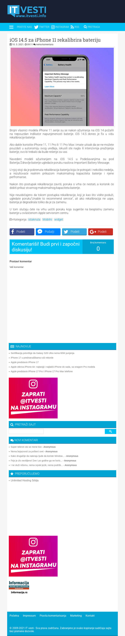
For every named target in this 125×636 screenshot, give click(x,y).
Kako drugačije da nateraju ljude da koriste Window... (37, 456)
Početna (14, 615)
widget (58, 219)
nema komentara (44, 44)
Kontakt (90, 615)
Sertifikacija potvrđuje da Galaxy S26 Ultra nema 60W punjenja (42, 353)
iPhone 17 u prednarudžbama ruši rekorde (32, 357)
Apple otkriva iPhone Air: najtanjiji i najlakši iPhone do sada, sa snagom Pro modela (53, 367)
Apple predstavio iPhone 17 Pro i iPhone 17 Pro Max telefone (42, 371)
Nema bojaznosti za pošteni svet (27, 451)
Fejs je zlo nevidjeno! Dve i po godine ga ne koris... (36, 460)
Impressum (29, 615)
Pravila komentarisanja (53, 615)
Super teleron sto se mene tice (26, 447)
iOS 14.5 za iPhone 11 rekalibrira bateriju (55, 40)
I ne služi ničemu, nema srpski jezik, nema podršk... (37, 465)
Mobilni (47, 219)
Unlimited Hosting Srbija (25, 480)
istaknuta (34, 219)
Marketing (76, 615)
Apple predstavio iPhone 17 (25, 362)
